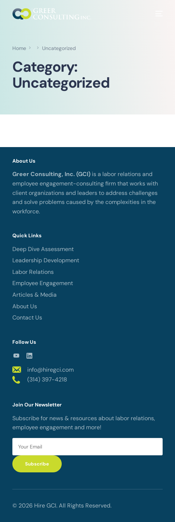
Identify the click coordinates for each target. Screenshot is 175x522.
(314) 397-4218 (47, 379)
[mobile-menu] (156, 13)
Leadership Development (45, 260)
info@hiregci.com (50, 369)
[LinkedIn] (29, 355)
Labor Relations (33, 272)
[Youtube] (16, 355)
